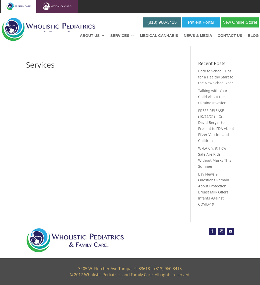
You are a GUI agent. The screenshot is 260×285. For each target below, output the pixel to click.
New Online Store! (239, 22)
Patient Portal (201, 22)
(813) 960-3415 (162, 22)
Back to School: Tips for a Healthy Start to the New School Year (215, 77)
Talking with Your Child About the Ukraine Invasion (212, 96)
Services (119, 36)
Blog (253, 36)
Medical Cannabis (159, 36)
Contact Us (230, 36)
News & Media (198, 36)
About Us (89, 36)
